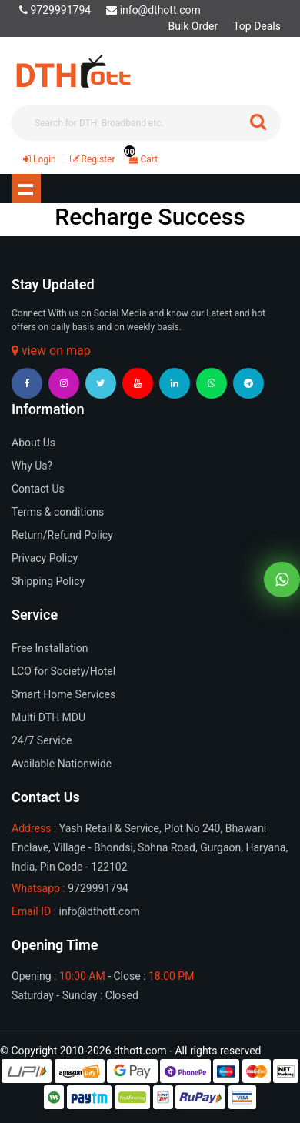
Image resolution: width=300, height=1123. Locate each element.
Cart (141, 159)
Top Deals (257, 26)
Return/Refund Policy (62, 535)
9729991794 (55, 10)
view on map (51, 350)
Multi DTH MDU (48, 717)
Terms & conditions (58, 512)
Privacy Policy (45, 558)
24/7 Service (42, 740)
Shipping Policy (48, 581)
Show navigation (26, 188)
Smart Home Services (63, 694)
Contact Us (38, 489)
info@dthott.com (153, 10)
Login (39, 159)
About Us (33, 442)
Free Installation (50, 648)
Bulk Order (193, 26)
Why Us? (32, 466)
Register (92, 159)
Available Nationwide (62, 763)
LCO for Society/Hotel (63, 671)
